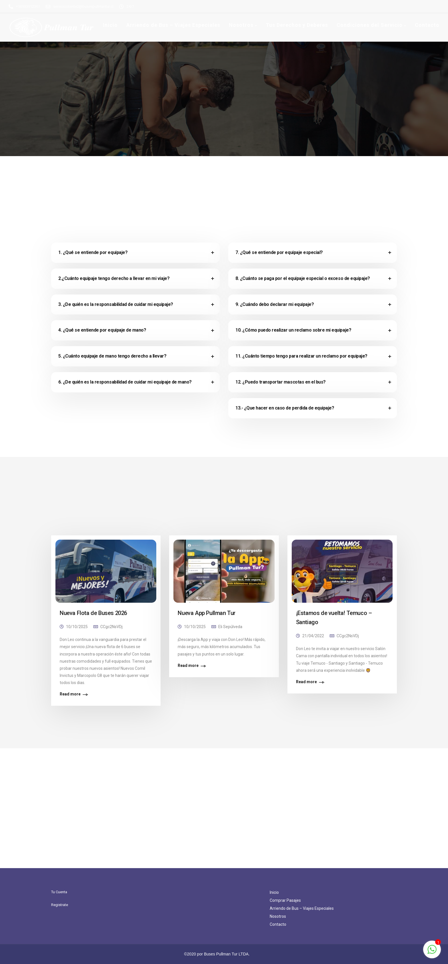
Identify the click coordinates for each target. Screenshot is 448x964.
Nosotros (241, 25)
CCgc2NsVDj (111, 626)
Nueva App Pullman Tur (206, 613)
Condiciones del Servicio (370, 25)
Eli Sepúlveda (230, 626)
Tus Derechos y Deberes (297, 25)
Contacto (427, 25)
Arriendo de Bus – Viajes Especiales (173, 25)
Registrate (59, 905)
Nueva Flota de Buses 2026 (93, 613)
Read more (70, 694)
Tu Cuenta (59, 892)
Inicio (110, 25)
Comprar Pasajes (285, 900)
